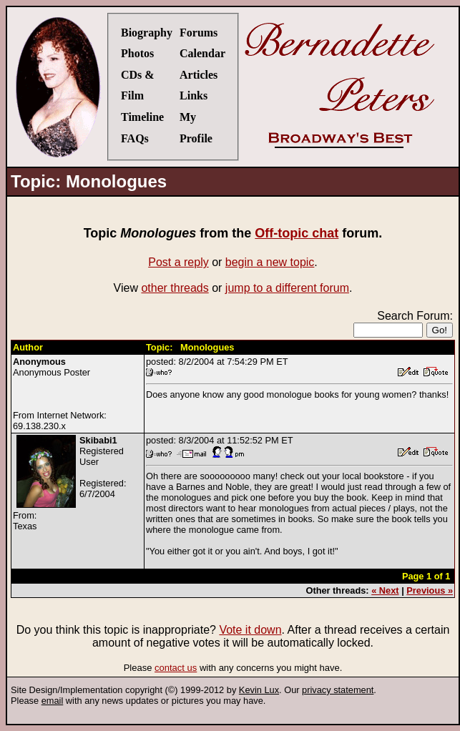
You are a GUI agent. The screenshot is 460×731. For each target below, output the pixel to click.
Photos (137, 53)
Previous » (429, 590)
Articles (198, 75)
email (52, 700)
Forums (198, 32)
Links (193, 95)
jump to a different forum (287, 288)
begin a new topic (270, 262)
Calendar (202, 53)
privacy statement (337, 690)
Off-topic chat (296, 233)
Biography (146, 32)
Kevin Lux (259, 690)
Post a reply (178, 262)
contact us (176, 667)
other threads (174, 288)
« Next (384, 590)
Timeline (142, 117)
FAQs (135, 138)
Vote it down (250, 630)
